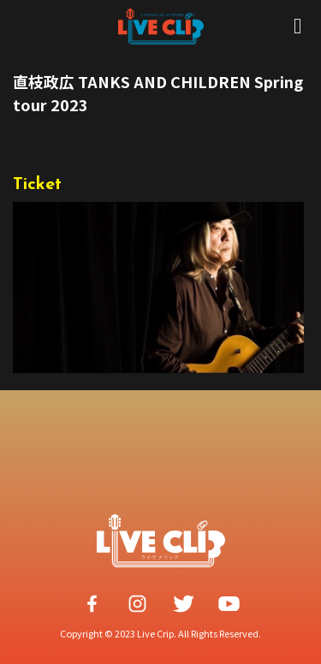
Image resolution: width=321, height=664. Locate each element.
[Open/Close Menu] (297, 26)
